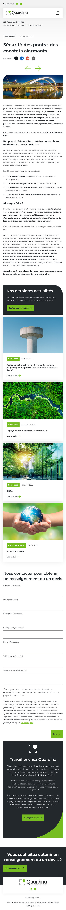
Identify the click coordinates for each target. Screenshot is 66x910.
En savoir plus (27, 723)
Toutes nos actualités (19, 308)
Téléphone (13, 656)
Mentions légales (26, 902)
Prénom (12, 585)
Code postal (13, 627)
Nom (10, 599)
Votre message (15, 670)
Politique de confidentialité (47, 902)
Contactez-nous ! (13, 868)
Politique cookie (33, 906)
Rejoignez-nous (31, 818)
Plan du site (12, 902)
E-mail (11, 642)
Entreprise (13, 613)
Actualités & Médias (15, 22)
